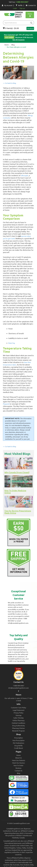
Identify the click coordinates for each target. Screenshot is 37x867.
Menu (30, 15)
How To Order (18, 765)
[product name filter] (19, 22)
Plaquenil (6, 404)
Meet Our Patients (18, 760)
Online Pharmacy (18, 720)
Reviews (18, 768)
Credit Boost (18, 748)
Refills (19, 5)
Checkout (30, 28)
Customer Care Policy (18, 707)
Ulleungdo (24, 175)
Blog (13, 45)
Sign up (22, 8)
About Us (18, 758)
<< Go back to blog (9, 83)
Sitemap (18, 715)
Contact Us (31, 5)
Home (6, 45)
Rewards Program (18, 731)
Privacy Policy (18, 713)
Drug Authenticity (18, 725)
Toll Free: (18, 2)
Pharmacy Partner (18, 728)
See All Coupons (18, 39)
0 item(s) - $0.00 (11, 28)
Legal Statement (18, 710)
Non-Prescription (18, 740)
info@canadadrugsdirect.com (18, 688)
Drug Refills (18, 745)
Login (15, 8)
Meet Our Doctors (18, 763)
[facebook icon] (18, 691)
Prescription (18, 738)
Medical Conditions (18, 723)
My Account (7, 5)
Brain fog (11, 343)
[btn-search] (31, 22)
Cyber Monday (18, 718)
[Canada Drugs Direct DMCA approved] (18, 807)
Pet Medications (18, 743)
